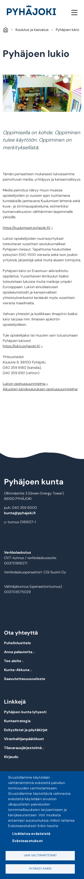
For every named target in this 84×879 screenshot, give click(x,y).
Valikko (74, 12)
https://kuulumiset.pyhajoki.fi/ (28, 227)
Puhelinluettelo (17, 643)
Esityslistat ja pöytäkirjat (25, 730)
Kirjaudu (11, 756)
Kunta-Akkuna (18, 669)
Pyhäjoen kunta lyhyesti (25, 712)
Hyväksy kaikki (40, 868)
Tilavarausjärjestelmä (24, 747)
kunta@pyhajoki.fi (20, 513)
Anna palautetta (19, 652)
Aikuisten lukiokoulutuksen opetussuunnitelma (40, 389)
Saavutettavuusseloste (24, 678)
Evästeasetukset (27, 840)
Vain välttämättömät (40, 855)
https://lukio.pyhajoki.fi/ (23, 346)
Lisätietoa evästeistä (31, 833)
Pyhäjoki (5, 29)
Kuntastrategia (17, 721)
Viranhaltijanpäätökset (24, 738)
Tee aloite (14, 661)
